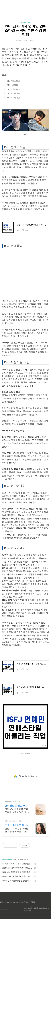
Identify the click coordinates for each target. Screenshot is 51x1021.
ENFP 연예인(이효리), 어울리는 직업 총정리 (17, 979)
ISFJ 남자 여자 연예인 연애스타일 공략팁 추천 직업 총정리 (25, 81)
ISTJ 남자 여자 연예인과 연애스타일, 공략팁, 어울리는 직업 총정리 (17, 970)
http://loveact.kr (11, 904)
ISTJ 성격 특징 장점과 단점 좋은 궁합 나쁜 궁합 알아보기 (17, 974)
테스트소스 (25, 74)
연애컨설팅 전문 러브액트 (17, 907)
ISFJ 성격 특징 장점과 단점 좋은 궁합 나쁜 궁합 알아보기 (17, 966)
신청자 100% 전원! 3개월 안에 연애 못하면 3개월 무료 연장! (17, 932)
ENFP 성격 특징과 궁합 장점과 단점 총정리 (17, 983)
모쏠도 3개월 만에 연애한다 (17, 927)
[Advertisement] (25, 32)
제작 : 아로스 (4, 1011)
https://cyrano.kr (11, 923)
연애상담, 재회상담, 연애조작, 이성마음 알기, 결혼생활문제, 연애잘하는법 (17, 913)
